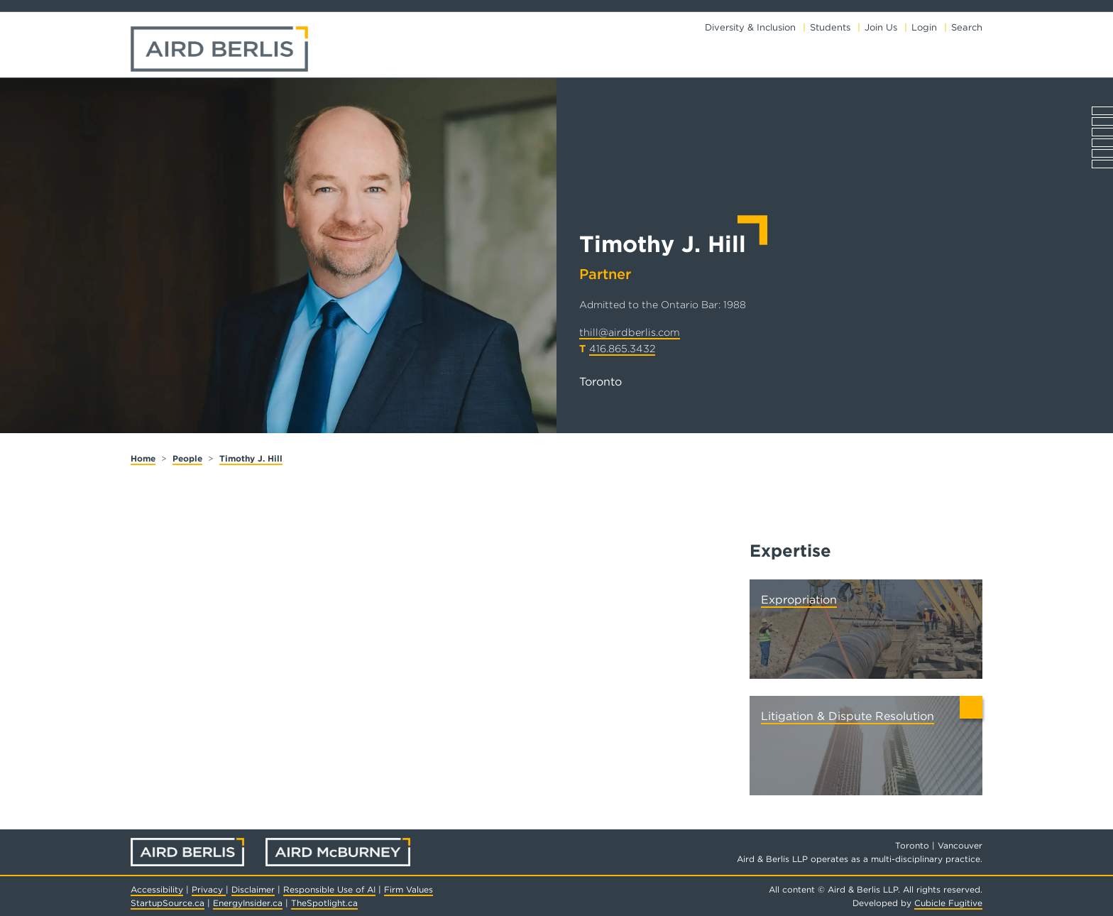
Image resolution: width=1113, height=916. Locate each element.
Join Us (881, 27)
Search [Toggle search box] (966, 27)
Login (924, 27)
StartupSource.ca (167, 903)
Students (830, 27)
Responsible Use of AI (329, 889)
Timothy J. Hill (251, 458)
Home (143, 458)
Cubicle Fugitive (948, 903)
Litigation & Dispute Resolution (847, 716)
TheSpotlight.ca (324, 903)
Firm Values (408, 889)
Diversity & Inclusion (750, 27)
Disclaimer (253, 889)
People (187, 458)
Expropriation (799, 599)
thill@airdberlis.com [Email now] (629, 332)
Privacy (209, 889)
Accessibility (157, 889)
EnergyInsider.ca (248, 903)
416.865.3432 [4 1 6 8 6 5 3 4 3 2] (622, 348)
